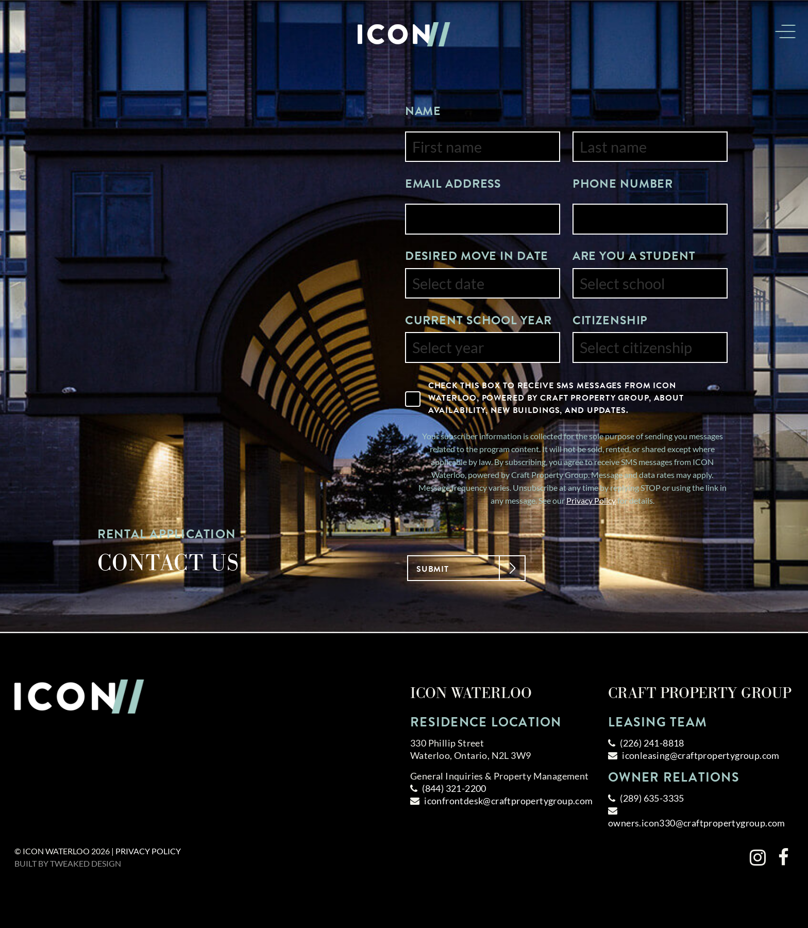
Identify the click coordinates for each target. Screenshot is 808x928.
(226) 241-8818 (652, 743)
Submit (458, 567)
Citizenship (610, 320)
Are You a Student (634, 255)
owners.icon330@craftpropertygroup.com (696, 822)
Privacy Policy (591, 500)
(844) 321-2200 (454, 788)
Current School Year (478, 320)
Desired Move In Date (477, 255)
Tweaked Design (85, 863)
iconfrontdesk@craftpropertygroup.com (508, 800)
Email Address (453, 183)
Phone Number (623, 183)
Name (423, 111)
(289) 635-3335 (652, 798)
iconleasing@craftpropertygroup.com (701, 755)
